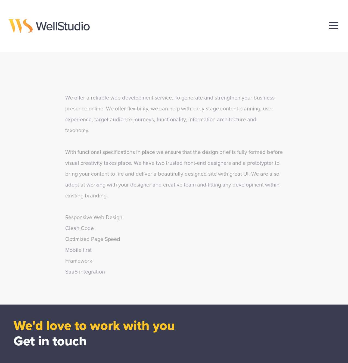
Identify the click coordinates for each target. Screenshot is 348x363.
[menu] (334, 25)
